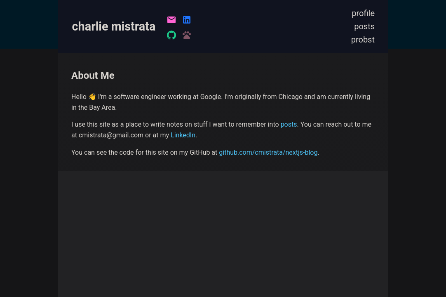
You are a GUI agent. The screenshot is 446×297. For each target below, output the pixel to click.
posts (364, 26)
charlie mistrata (114, 26)
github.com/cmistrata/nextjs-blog (268, 152)
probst (363, 40)
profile (363, 13)
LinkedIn (183, 135)
